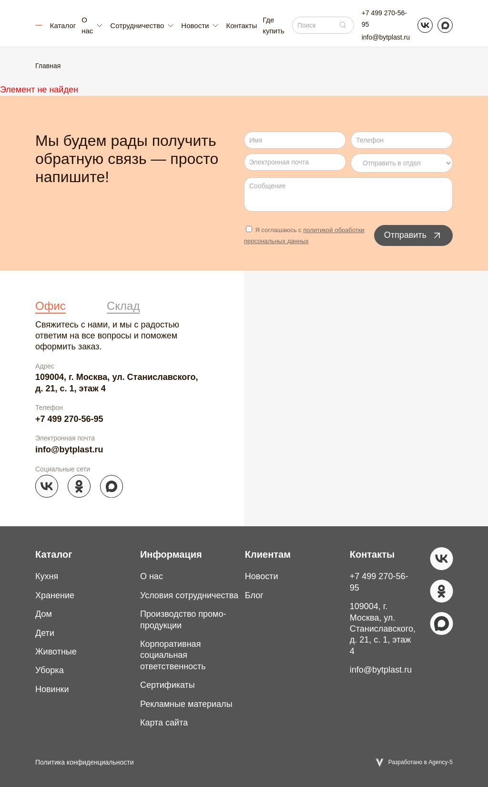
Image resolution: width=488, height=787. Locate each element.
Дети (44, 633)
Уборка (49, 670)
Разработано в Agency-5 (420, 762)
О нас (151, 576)
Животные (56, 651)
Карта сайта (164, 722)
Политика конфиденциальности (84, 762)
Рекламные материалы (186, 704)
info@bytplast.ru (386, 37)
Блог (254, 595)
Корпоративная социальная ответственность (173, 655)
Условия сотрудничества (189, 595)
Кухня (46, 576)
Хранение (54, 595)
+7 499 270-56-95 (384, 18)
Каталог (63, 25)
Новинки (52, 689)
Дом (43, 614)
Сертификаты (167, 685)
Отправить (413, 235)
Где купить (273, 25)
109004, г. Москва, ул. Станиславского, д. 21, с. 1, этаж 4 (116, 382)
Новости (261, 576)
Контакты (241, 25)
